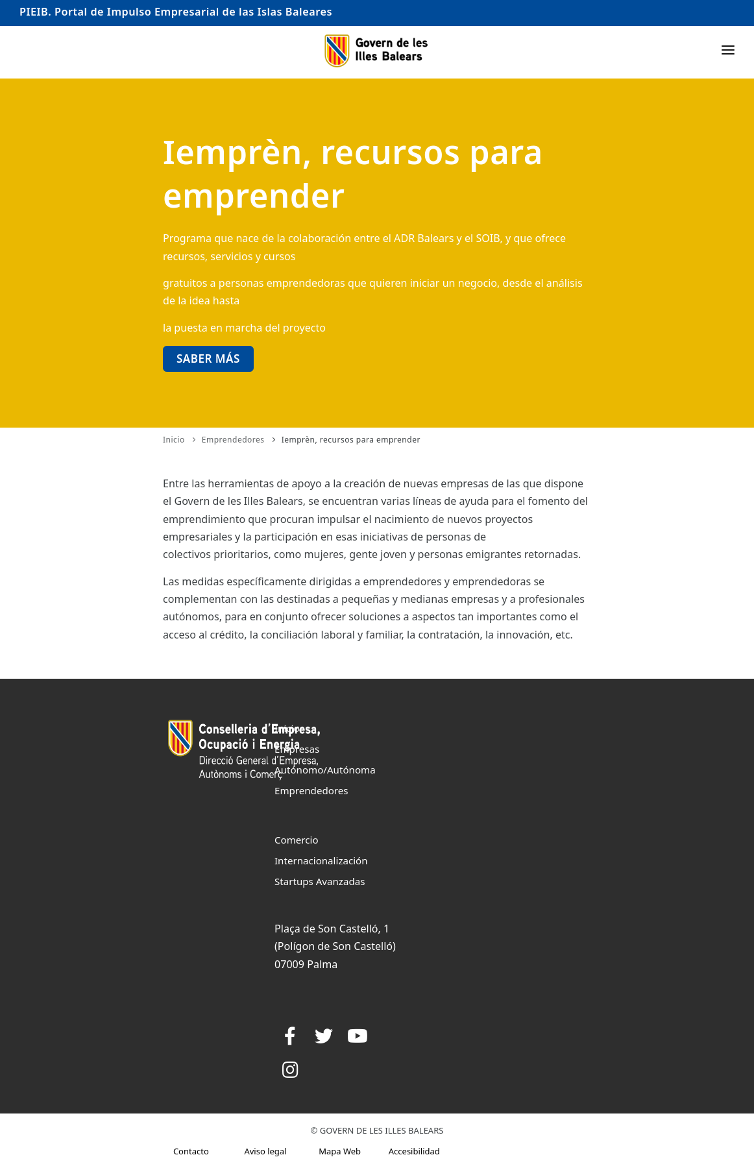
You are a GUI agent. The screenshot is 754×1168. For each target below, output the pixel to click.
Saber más (208, 358)
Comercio (296, 839)
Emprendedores (233, 439)
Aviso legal (265, 1151)
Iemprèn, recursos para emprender (351, 439)
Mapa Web (340, 1151)
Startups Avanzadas (319, 881)
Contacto (191, 1151)
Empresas (296, 748)
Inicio (174, 439)
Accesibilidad (414, 1151)
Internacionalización (321, 860)
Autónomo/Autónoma (325, 769)
